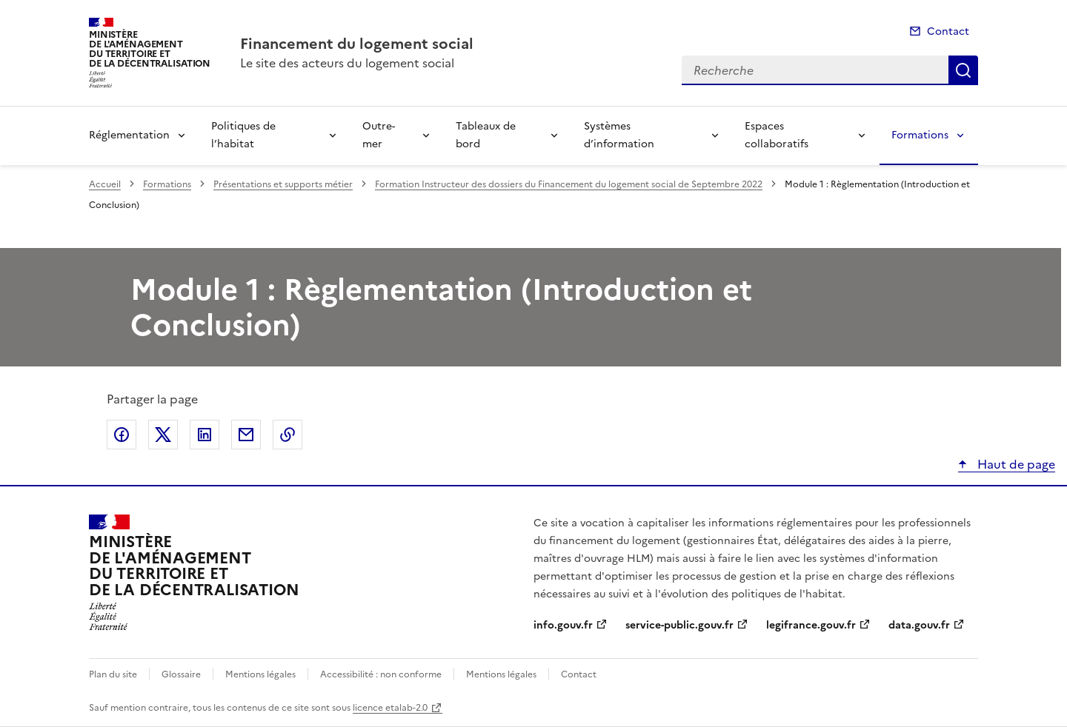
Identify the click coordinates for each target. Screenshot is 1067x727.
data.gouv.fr (919, 625)
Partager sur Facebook (121, 434)
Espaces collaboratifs (776, 135)
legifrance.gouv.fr (811, 625)
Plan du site (113, 674)
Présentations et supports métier (283, 184)
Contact (948, 31)
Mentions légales (260, 674)
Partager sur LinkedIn (204, 434)
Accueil (105, 184)
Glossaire (181, 674)
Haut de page (1014, 464)
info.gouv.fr (563, 625)
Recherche (963, 70)
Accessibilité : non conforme (381, 674)
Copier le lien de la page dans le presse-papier (287, 434)
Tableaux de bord (486, 135)
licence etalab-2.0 (390, 707)
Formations (919, 135)
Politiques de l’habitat (243, 135)
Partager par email (246, 434)
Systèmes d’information (619, 135)
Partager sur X (163, 434)
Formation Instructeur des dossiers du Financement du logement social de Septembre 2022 (568, 184)
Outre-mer (378, 135)
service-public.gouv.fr (679, 625)
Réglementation (129, 135)
